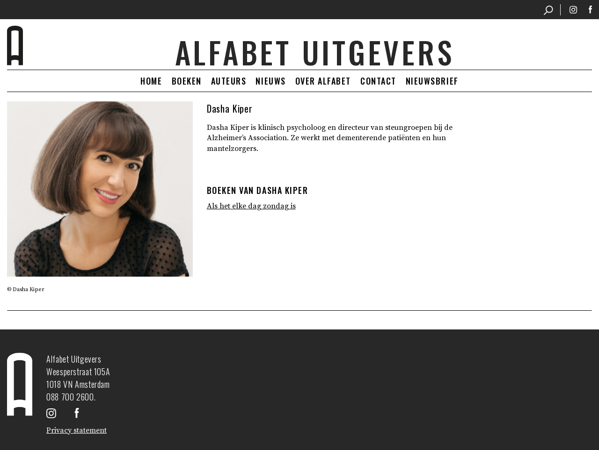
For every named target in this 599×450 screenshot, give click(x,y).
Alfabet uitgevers (314, 52)
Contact (378, 81)
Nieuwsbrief (432, 81)
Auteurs (229, 81)
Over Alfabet (323, 81)
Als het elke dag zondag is (251, 206)
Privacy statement (76, 430)
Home (151, 81)
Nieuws (270, 81)
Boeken (187, 81)
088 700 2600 (70, 397)
